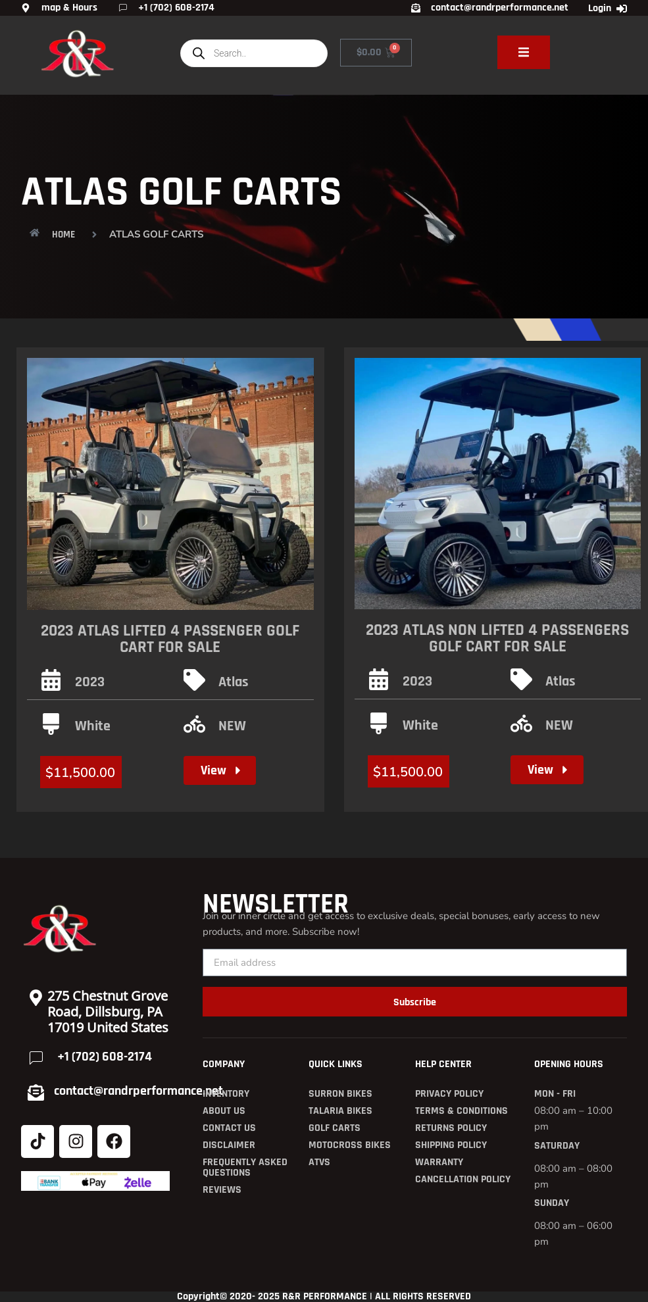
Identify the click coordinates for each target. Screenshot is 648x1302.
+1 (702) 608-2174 (104, 1056)
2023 (90, 682)
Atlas (233, 682)
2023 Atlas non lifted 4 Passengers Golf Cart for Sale (497, 638)
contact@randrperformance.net (138, 1090)
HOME (63, 234)
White (93, 726)
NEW (232, 726)
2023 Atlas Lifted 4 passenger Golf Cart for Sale (170, 639)
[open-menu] (523, 52)
